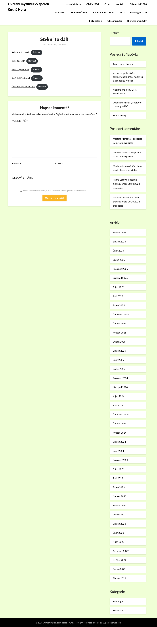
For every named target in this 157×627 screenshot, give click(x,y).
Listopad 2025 (120, 277)
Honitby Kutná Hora (103, 12)
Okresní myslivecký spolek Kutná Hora (28, 6)
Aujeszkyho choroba (123, 64)
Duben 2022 (119, 569)
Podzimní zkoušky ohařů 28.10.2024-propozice (127, 183)
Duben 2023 (119, 514)
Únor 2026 (118, 250)
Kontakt (120, 4)
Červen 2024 (119, 423)
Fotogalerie (95, 20)
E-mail (60, 163)
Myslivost (60, 12)
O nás (107, 4)
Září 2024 (118, 405)
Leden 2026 (119, 259)
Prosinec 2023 (120, 460)
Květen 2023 (119, 505)
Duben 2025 (119, 341)
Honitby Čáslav (79, 12)
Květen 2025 (119, 332)
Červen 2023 (119, 496)
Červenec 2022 (121, 551)
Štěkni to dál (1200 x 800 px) (23, 87)
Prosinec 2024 (120, 378)
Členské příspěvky (137, 20)
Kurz (122, 12)
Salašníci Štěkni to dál (21, 78)
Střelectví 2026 (138, 4)
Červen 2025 (119, 323)
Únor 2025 (118, 359)
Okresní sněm (114, 20)
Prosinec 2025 (120, 268)
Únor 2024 (118, 451)
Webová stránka (23, 177)
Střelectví (118, 610)
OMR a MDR (92, 4)
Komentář (20, 120)
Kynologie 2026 (138, 12)
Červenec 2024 (121, 414)
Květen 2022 (119, 560)
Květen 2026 (119, 232)
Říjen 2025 (118, 287)
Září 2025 (118, 296)
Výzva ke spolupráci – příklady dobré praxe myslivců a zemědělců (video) (128, 77)
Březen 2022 (119, 578)
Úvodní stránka (73, 4)
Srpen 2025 (119, 305)
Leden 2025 (119, 369)
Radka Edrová (120, 179)
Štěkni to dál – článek (21, 52)
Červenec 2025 (121, 314)
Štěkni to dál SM (18, 61)
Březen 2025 (119, 350)
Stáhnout (36, 52)
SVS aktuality (119, 115)
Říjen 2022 (118, 541)
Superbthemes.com (112, 622)
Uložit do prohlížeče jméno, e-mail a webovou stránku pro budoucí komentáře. (55, 190)
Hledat (114, 33)
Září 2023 (118, 478)
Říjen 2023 (118, 469)
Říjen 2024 (118, 396)
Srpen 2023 (119, 487)
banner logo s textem (20, 69)
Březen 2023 (119, 523)
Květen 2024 (119, 432)
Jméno (17, 163)
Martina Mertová (122, 138)
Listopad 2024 (120, 387)
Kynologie (118, 601)
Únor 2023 (118, 532)
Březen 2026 (119, 241)
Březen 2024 (119, 441)
